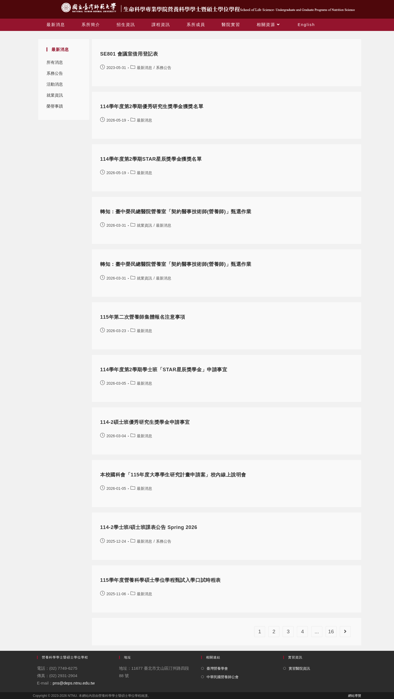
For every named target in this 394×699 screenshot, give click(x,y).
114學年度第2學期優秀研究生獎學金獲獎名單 (151, 106)
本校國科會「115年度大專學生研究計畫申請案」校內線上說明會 (173, 474)
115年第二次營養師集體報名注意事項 (142, 317)
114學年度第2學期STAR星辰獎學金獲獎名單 (151, 159)
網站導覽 (354, 696)
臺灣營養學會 (217, 668)
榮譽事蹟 (55, 106)
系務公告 (55, 73)
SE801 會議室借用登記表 (129, 54)
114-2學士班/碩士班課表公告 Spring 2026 (148, 527)
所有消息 (55, 62)
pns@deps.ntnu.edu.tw (74, 683)
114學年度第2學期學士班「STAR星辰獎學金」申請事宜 (163, 369)
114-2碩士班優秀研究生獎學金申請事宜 (145, 422)
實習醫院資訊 (299, 668)
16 (331, 631)
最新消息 (144, 67)
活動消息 (55, 84)
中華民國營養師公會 (223, 677)
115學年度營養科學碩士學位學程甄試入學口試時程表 (160, 580)
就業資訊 (55, 95)
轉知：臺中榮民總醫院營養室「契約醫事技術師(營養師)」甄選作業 (175, 211)
